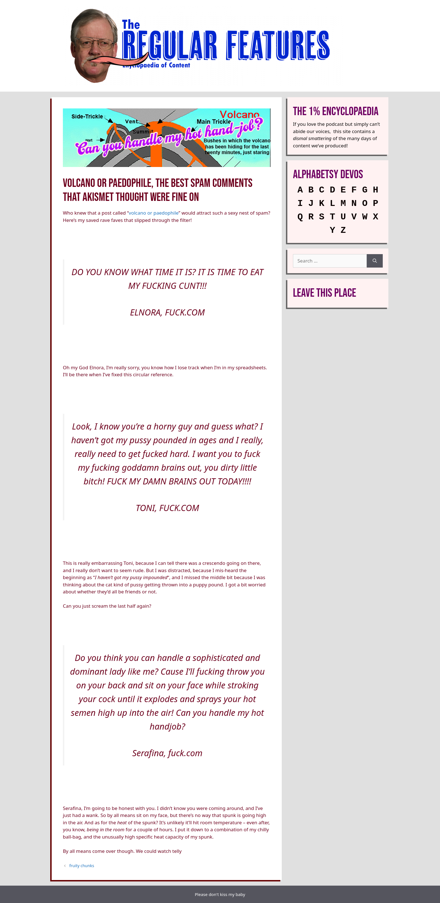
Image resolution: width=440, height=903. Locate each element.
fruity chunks (81, 865)
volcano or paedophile (153, 213)
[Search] (375, 261)
